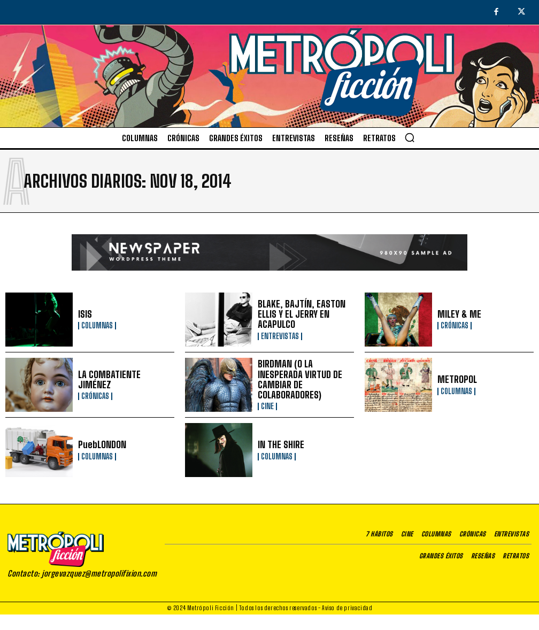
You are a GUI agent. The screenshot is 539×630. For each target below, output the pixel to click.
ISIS (84, 314)
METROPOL (455, 379)
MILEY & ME (457, 314)
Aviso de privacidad (347, 608)
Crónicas (454, 325)
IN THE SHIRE (278, 445)
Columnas (97, 325)
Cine (267, 400)
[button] (409, 137)
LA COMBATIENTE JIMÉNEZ (122, 379)
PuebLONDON (100, 445)
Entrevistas (280, 335)
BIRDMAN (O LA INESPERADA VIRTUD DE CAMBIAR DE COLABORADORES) (303, 379)
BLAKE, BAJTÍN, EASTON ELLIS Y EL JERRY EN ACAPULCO (296, 313)
